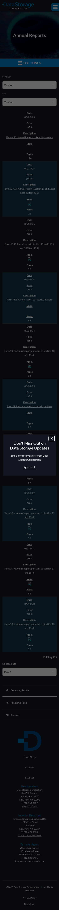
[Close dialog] (51, 438)
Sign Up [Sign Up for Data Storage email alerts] (28, 467)
